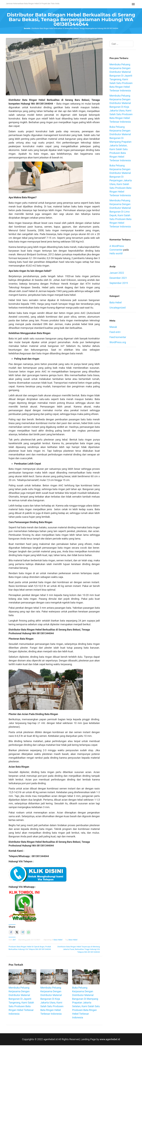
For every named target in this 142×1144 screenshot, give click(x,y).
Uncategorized (118, 307)
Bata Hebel (58, 940)
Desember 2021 (118, 277)
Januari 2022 (117, 272)
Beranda (27, 28)
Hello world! (116, 253)
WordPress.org (118, 342)
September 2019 (119, 283)
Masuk (113, 326)
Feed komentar (118, 337)
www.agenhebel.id (110, 1039)
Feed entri (115, 332)
